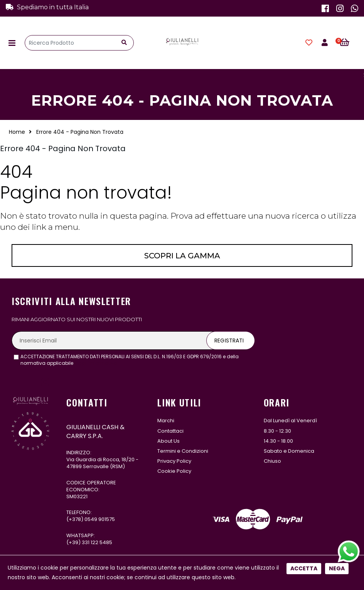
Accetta (303, 257)
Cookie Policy (174, 471)
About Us (168, 441)
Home (17, 132)
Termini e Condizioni (182, 451)
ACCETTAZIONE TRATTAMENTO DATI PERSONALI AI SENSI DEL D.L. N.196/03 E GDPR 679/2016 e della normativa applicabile (129, 360)
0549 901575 (99, 519)
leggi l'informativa (95, 363)
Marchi (165, 420)
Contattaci (170, 431)
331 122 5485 (97, 542)
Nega (337, 257)
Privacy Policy (174, 461)
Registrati (229, 340)
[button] (348, 43)
